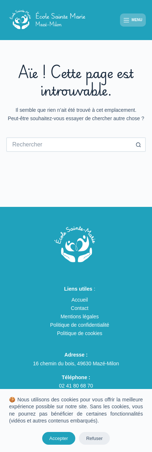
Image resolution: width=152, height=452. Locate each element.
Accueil (79, 300)
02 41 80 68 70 (76, 386)
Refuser (94, 438)
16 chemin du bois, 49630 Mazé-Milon (76, 363)
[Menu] (133, 20)
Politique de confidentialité (79, 325)
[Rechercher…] (69, 144)
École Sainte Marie (60, 20)
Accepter (58, 438)
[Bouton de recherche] (138, 144)
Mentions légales (79, 316)
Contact (79, 308)
